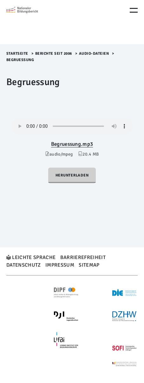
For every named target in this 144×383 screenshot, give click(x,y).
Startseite (17, 53)
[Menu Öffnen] (134, 10)
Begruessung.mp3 (72, 144)
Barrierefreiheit (83, 257)
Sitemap (89, 265)
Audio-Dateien (94, 53)
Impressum (59, 265)
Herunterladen (72, 175)
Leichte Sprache (34, 257)
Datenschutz (23, 265)
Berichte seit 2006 (53, 53)
